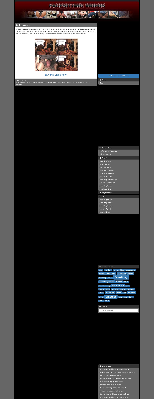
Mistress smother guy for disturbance (111, 381)
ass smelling (60, 82)
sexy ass (131, 292)
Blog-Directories (105, 193)
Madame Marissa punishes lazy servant (112, 388)
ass (100, 270)
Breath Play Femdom (106, 170)
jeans (128, 286)
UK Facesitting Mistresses (108, 151)
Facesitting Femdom (106, 186)
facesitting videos (106, 282)
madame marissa (104, 289)
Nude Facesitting (105, 189)
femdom (119, 282)
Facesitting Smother (106, 206)
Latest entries (105, 366)
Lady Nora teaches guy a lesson (110, 385)
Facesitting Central (105, 176)
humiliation (118, 285)
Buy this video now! (56, 74)
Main (101, 83)
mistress (131, 289)
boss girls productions (107, 273)
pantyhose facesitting (50, 82)
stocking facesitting (38, 82)
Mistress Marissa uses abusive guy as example (115, 378)
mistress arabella (27, 82)
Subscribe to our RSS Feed (118, 76)
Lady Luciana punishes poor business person (114, 369)
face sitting (102, 278)
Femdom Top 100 (105, 209)
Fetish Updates (104, 212)
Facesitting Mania (105, 161)
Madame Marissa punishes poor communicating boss (117, 372)
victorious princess (77, 82)
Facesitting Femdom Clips (108, 180)
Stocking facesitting (23, 25)
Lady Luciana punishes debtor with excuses (113, 397)
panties (101, 292)
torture (101, 300)
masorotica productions (119, 289)
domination (122, 273)
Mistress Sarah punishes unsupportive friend (114, 394)
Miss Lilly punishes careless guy (110, 375)
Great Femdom (104, 164)
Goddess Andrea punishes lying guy (111, 391)
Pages (102, 80)
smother (111, 296)
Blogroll (103, 158)
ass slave (108, 270)
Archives (103, 307)
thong (131, 297)
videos (107, 300)
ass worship (67, 82)
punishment (110, 292)
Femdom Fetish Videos (107, 183)
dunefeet (130, 273)
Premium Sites (105, 148)
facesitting (121, 277)
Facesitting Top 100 (105, 200)
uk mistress (86, 82)
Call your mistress (105, 154)
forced (126, 282)
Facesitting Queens (105, 203)
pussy (118, 292)
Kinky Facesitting (105, 167)
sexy (124, 292)
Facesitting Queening (106, 173)
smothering (123, 297)
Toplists (103, 196)
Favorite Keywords (106, 267)
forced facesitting (104, 286)
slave (101, 297)
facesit (110, 278)
